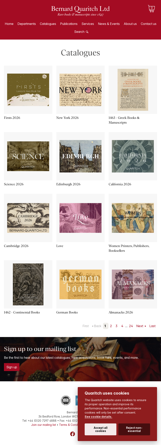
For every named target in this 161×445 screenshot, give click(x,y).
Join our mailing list (43, 424)
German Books (67, 312)
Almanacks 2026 (121, 312)
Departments (26, 24)
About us (130, 24)
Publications (69, 24)
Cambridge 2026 (16, 246)
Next (140, 326)
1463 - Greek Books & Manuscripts (124, 120)
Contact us (148, 24)
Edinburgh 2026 (68, 184)
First (85, 326)
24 (131, 326)
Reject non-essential (134, 429)
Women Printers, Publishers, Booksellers (129, 248)
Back (97, 326)
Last (152, 326)
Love (59, 246)
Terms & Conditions (71, 424)
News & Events (109, 24)
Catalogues (48, 24)
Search (79, 32)
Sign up (11, 367)
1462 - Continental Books (22, 312)
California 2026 (120, 184)
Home (9, 24)
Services (87, 24)
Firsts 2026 (12, 118)
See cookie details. (98, 416)
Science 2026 (13, 184)
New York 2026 (67, 118)
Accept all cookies (100, 429)
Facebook (72, 434)
